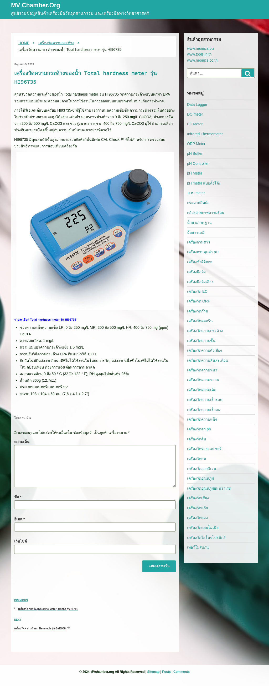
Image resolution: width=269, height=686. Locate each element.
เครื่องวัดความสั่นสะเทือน (207, 360)
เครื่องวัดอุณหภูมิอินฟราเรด (209, 488)
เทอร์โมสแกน (198, 547)
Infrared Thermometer (205, 134)
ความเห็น (21, 442)
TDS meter (196, 193)
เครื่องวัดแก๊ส (197, 508)
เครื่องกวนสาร (198, 242)
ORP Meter (196, 144)
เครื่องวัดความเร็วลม (203, 409)
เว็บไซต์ (20, 541)
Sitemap (153, 672)
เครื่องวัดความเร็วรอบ (204, 399)
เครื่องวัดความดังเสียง (204, 350)
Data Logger (197, 104)
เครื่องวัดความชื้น (201, 341)
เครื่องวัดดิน (196, 439)
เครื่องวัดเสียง (198, 498)
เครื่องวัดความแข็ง (202, 419)
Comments (181, 672)
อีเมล (19, 519)
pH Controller (198, 163)
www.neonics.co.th (202, 60)
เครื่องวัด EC (197, 291)
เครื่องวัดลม (196, 459)
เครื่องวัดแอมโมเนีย (203, 527)
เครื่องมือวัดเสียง (200, 282)
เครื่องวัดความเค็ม (201, 390)
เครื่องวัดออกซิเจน (201, 468)
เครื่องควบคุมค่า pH (203, 252)
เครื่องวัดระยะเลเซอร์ (204, 449)
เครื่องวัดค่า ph (199, 429)
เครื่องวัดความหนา (202, 370)
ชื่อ (17, 497)
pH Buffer (195, 153)
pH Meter (194, 173)
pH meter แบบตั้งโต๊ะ (204, 183)
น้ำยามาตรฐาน (199, 222)
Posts (166, 672)
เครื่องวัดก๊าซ (197, 311)
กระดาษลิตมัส (198, 203)
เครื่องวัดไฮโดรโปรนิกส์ (206, 537)
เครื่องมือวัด (196, 272)
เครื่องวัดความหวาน (203, 380)
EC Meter (195, 124)
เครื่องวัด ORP (198, 301)
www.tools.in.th (199, 54)
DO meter (195, 114)
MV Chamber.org (35, 5)
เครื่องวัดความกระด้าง (205, 331)
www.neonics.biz (200, 48)
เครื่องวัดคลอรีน (200, 321)
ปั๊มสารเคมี (195, 232)
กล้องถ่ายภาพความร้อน (205, 213)
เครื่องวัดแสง (197, 518)
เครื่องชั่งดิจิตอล (200, 262)
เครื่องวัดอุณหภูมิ (200, 478)
